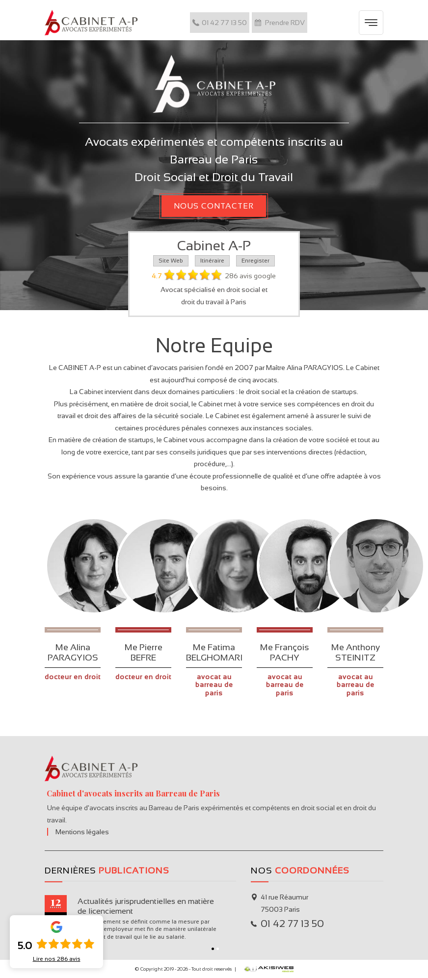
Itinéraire (212, 260)
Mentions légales (82, 832)
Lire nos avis (56, 958)
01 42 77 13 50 (219, 22)
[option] (140, 918)
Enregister (255, 260)
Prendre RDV (279, 22)
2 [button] (217, 949)
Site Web (171, 260)
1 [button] (213, 949)
